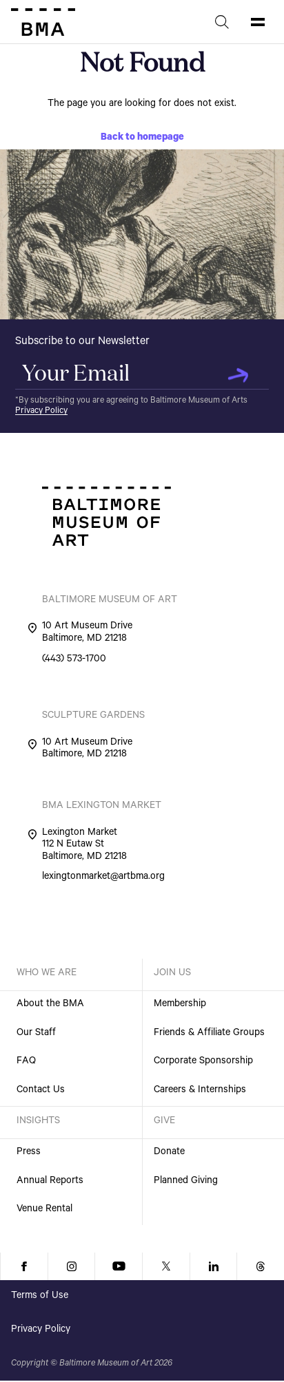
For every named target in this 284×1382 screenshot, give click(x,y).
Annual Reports (50, 1181)
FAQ (26, 1061)
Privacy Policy (41, 411)
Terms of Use (39, 1296)
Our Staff (36, 1033)
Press (29, 1152)
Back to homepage (142, 138)
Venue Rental (44, 1209)
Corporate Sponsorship (203, 1061)
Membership (180, 1004)
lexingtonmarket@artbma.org (103, 878)
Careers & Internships (200, 1090)
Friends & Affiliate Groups (209, 1033)
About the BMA (50, 1004)
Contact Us (41, 1090)
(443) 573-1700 (74, 661)
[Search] (222, 22)
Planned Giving (186, 1181)
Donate (169, 1152)
